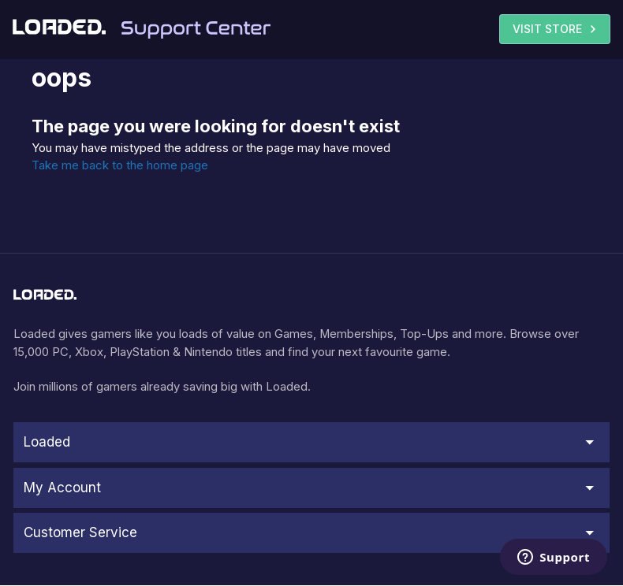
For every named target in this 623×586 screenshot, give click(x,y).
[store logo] (44, 294)
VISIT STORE (557, 29)
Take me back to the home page (120, 165)
